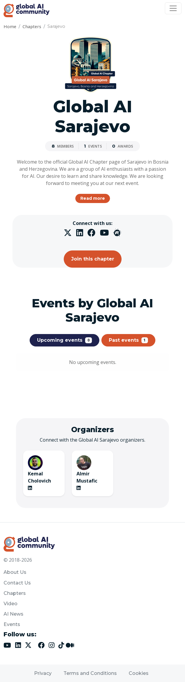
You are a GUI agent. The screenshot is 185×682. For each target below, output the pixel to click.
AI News (13, 614)
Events (12, 624)
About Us (15, 572)
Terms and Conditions (90, 673)
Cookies (139, 673)
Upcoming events (64, 340)
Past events (128, 340)
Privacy (43, 673)
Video (10, 603)
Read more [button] (92, 198)
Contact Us (17, 583)
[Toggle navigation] (173, 8)
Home (10, 26)
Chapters (32, 26)
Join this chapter (92, 259)
